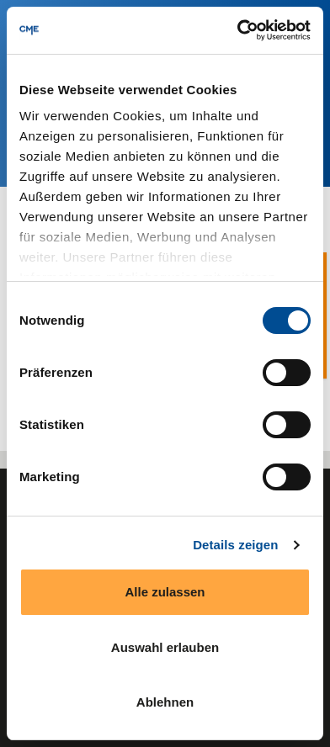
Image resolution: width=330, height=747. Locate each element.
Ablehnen (165, 702)
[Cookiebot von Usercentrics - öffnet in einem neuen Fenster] (237, 30)
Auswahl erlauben (165, 647)
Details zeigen (235, 545)
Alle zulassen (165, 592)
